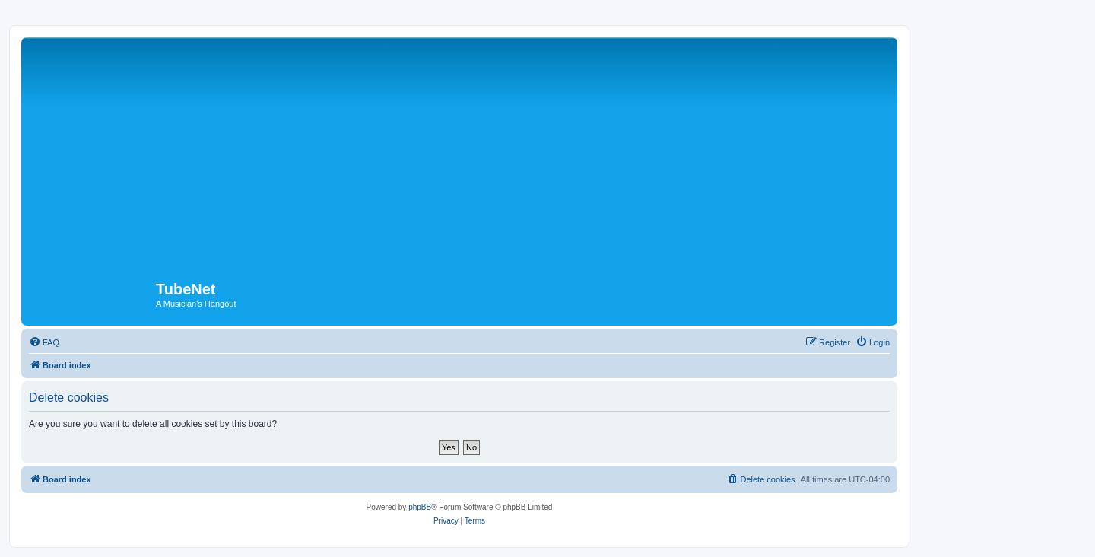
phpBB (419, 507)
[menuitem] (44, 342)
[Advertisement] (481, 155)
